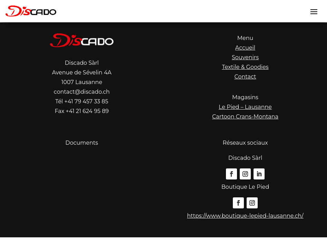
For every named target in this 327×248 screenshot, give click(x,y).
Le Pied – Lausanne (245, 107)
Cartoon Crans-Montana (245, 116)
